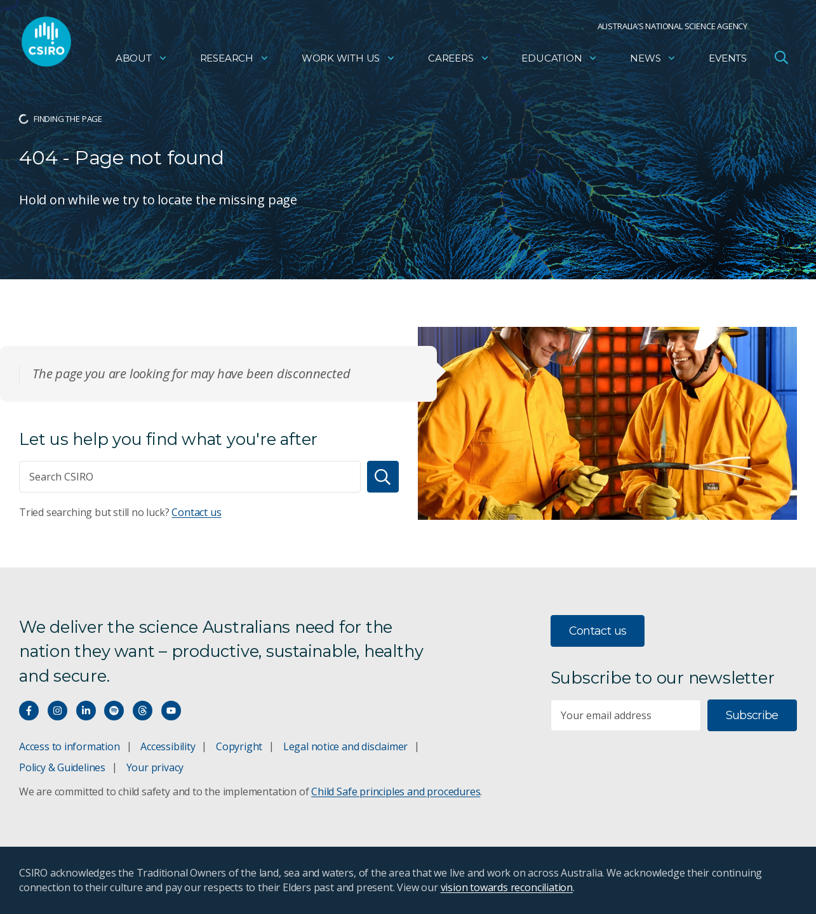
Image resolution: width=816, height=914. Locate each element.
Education (559, 61)
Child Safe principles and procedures (395, 791)
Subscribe (752, 715)
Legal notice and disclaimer (345, 746)
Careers (459, 61)
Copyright (239, 746)
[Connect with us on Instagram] (57, 710)
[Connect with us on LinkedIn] (86, 710)
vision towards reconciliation (507, 887)
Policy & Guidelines (62, 767)
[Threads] (142, 710)
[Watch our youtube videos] (171, 710)
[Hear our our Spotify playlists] (114, 710)
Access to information (69, 746)
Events (728, 61)
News (653, 61)
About (142, 61)
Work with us (349, 61)
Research (234, 61)
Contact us (196, 512)
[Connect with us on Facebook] (29, 710)
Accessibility (167, 746)
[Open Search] (781, 60)
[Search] (383, 477)
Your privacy (155, 767)
